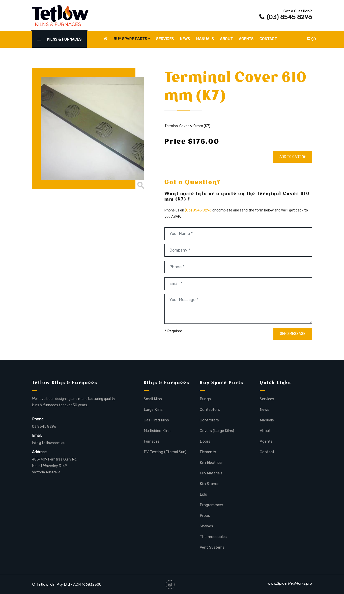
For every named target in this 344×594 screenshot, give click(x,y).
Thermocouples (213, 536)
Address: (39, 452)
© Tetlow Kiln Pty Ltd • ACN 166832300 (66, 584)
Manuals (205, 39)
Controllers (209, 420)
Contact (268, 39)
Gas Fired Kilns (156, 420)
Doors (205, 441)
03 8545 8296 (44, 426)
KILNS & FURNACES (59, 39)
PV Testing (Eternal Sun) (165, 452)
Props (205, 515)
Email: (37, 435)
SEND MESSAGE (292, 334)
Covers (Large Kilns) (217, 430)
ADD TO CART (292, 157)
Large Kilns (153, 409)
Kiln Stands (209, 483)
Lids (203, 494)
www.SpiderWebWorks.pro (289, 583)
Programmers (211, 505)
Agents (246, 39)
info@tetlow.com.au (48, 443)
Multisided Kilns (157, 430)
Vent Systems (212, 547)
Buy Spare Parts (130, 39)
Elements (208, 452)
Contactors (210, 409)
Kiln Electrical (211, 462)
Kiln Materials (211, 473)
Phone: (38, 419)
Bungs (205, 399)
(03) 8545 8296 (285, 17)
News (185, 39)
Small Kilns (153, 399)
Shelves (206, 526)
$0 (311, 39)
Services (165, 39)
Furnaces (152, 441)
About (226, 39)
